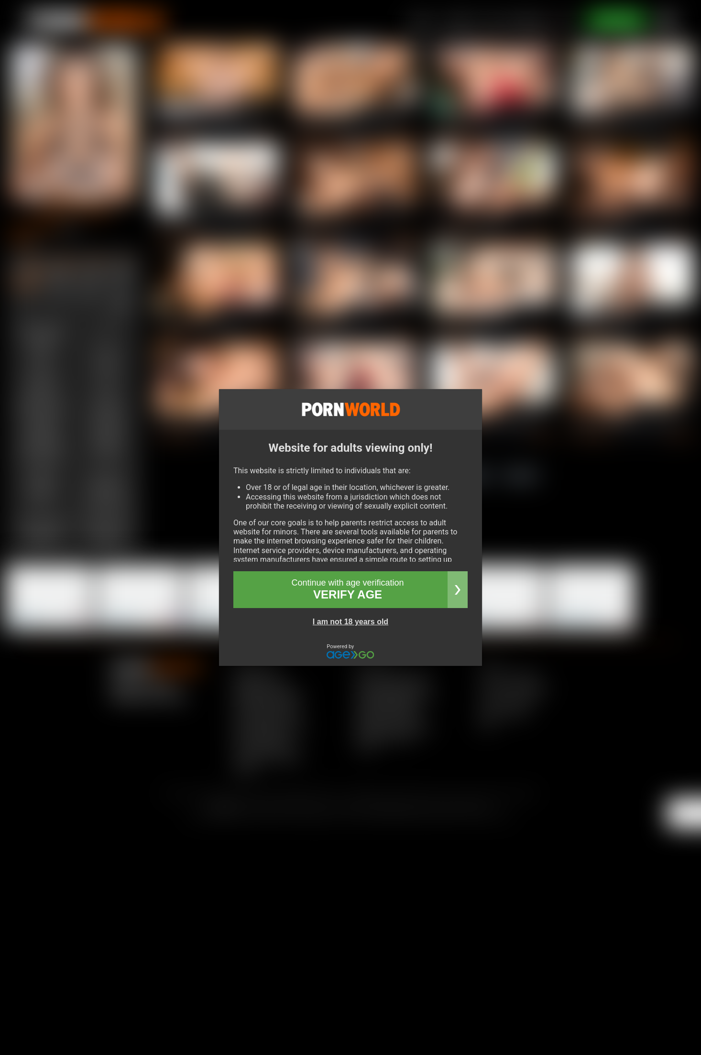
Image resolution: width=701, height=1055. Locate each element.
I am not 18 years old (350, 622)
